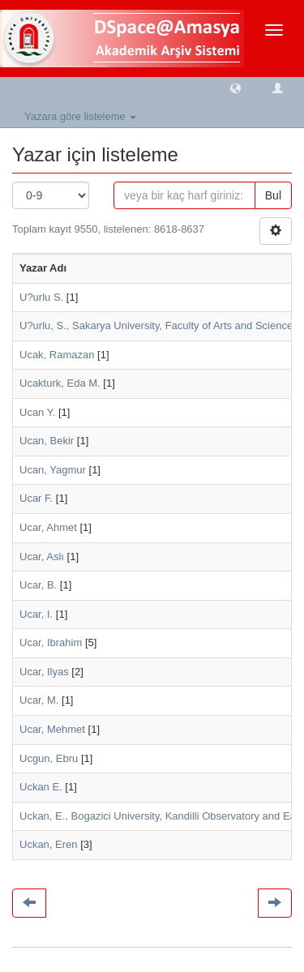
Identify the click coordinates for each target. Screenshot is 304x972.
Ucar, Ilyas (44, 672)
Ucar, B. (38, 585)
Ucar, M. (38, 700)
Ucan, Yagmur (52, 470)
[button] (235, 87)
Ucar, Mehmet (52, 729)
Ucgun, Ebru (48, 758)
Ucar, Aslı (41, 556)
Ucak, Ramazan (56, 355)
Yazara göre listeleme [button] (80, 116)
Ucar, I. (36, 614)
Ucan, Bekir (46, 441)
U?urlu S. (41, 297)
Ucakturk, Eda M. (60, 383)
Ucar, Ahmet (48, 527)
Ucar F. (36, 498)
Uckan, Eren (48, 844)
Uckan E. (40, 787)
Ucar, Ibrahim (50, 642)
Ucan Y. (37, 412)
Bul (273, 195)
